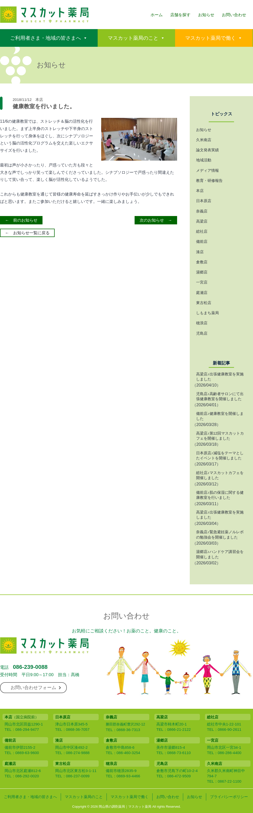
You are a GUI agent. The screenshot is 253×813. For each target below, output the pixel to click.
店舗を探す (180, 15)
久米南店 (203, 140)
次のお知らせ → (156, 220)
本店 (39, 99)
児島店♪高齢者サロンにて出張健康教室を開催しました (220, 396)
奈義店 (201, 211)
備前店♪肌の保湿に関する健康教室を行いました (220, 495)
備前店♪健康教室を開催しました (220, 416)
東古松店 (203, 303)
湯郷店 (201, 272)
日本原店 (203, 201)
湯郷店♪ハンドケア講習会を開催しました (220, 554)
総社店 (201, 231)
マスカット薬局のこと (133, 38)
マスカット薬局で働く (210, 38)
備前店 (201, 241)
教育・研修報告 (209, 180)
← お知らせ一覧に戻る (27, 233)
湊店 (200, 252)
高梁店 (201, 221)
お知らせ (206, 15)
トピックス (221, 114)
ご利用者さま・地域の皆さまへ (45, 38)
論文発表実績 (207, 150)
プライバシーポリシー (229, 797)
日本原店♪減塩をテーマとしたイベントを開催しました (220, 455)
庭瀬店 (201, 292)
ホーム (157, 15)
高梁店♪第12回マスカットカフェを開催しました (220, 435)
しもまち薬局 (207, 313)
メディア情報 (207, 170)
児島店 (201, 333)
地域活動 (203, 160)
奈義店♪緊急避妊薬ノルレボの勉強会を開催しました (220, 534)
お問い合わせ (234, 15)
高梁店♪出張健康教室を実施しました (220, 376)
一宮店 (201, 282)
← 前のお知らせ (21, 220)
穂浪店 (201, 323)
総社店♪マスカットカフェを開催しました (220, 475)
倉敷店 (201, 262)
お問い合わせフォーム (36, 687)
